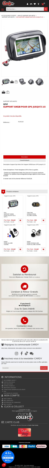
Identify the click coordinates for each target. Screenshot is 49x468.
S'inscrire (44, 368)
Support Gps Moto (8, 17)
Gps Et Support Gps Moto (26, 15)
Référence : (6, 122)
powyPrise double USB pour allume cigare (34, 243)
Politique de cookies (10, 393)
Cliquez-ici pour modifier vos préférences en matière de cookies (24, 467)
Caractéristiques (24, 160)
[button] (4, 465)
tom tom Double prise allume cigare (32, 214)
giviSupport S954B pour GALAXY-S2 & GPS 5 (9, 215)
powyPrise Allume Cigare (8, 243)
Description (24, 157)
